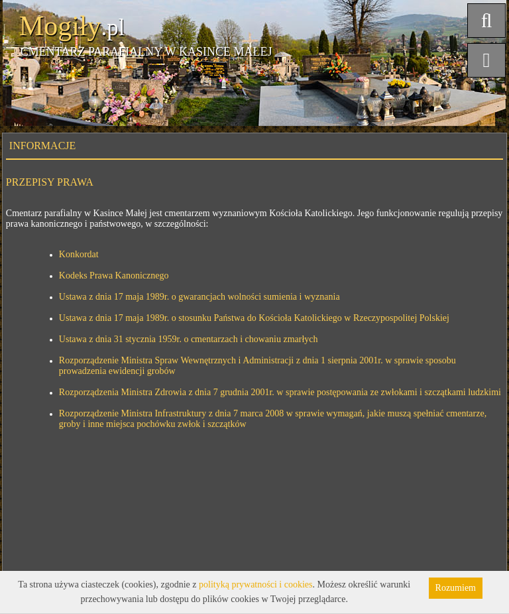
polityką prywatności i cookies (255, 584)
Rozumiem (455, 588)
